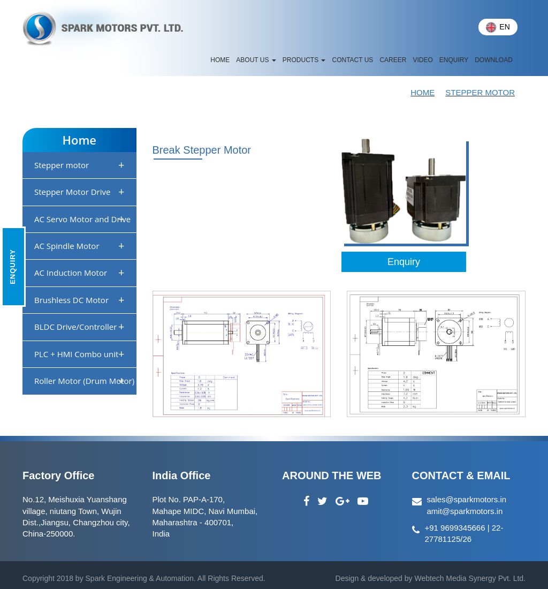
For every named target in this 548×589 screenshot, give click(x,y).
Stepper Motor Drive (79, 191)
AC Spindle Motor (79, 245)
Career (392, 60)
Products (304, 60)
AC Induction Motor (79, 272)
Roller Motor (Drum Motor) (84, 380)
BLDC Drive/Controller (79, 326)
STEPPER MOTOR (480, 92)
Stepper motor (79, 164)
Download (494, 60)
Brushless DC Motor (79, 299)
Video (422, 60)
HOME (220, 60)
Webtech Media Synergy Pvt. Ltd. (469, 578)
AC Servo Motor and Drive (82, 219)
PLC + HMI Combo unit (79, 353)
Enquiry (453, 60)
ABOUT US (256, 60)
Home (422, 92)
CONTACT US (352, 60)
